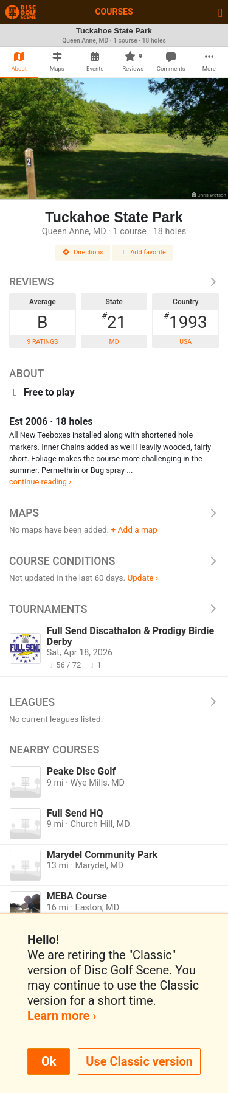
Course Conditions (114, 561)
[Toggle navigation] (220, 12)
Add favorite (142, 252)
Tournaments (114, 609)
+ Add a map (134, 529)
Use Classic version (139, 1061)
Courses (114, 11)
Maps (114, 513)
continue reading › (40, 481)
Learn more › (61, 1015)
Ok (48, 1061)
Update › (142, 577)
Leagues (114, 702)
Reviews (114, 282)
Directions (82, 252)
